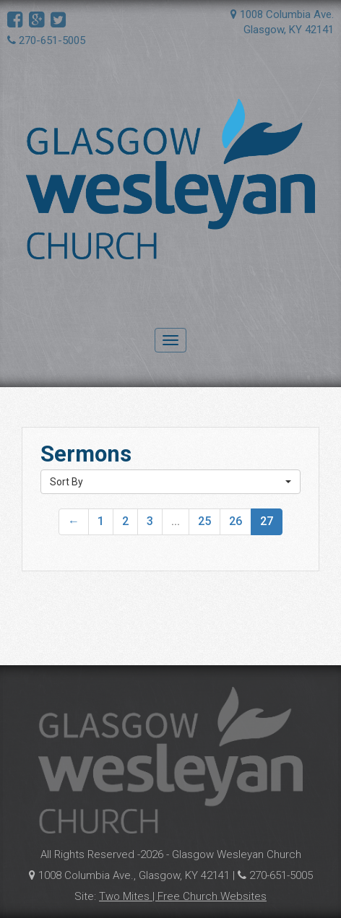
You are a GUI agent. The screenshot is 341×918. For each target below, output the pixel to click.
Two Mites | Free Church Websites (183, 896)
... (175, 521)
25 (204, 521)
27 (266, 521)
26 (235, 521)
